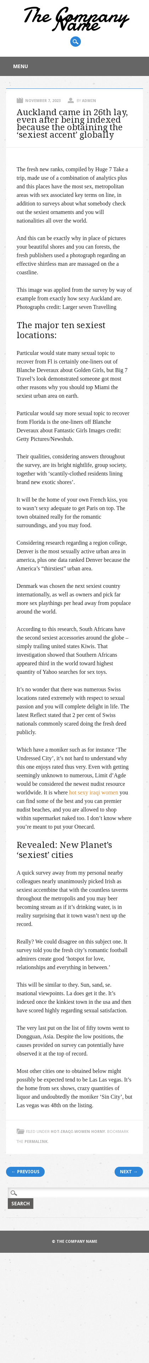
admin (89, 100)
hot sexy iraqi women (93, 792)
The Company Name (74, 19)
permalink (36, 1141)
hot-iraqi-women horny (78, 1131)
